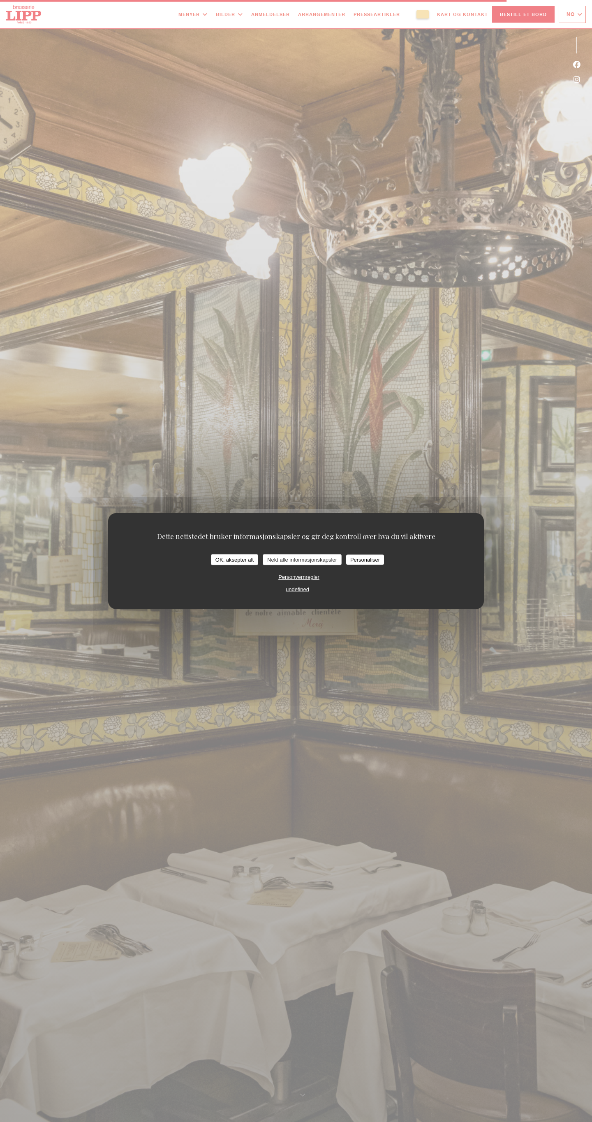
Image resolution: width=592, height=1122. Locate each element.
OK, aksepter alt (234, 559)
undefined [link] (297, 589)
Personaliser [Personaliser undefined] (365, 559)
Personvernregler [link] (298, 577)
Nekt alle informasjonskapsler (302, 559)
